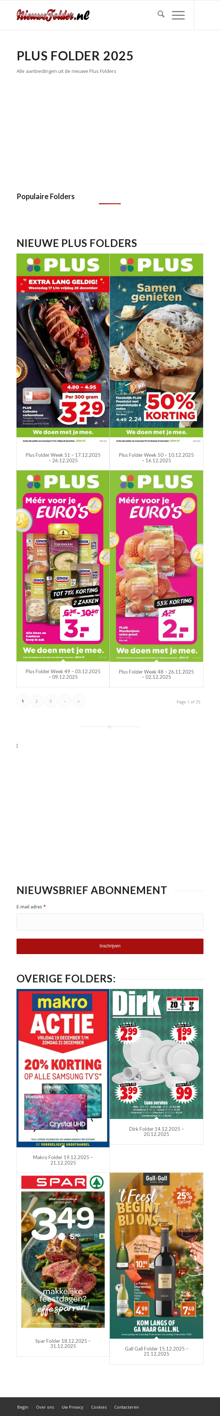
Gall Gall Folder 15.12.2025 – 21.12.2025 (156, 1351)
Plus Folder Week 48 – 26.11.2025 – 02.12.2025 (156, 674)
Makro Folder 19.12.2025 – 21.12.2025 (63, 1159)
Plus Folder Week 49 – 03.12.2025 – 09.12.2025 (63, 673)
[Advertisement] (78, 131)
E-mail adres (31, 907)
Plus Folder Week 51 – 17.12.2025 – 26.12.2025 (63, 457)
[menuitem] (157, 15)
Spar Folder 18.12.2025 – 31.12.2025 (63, 1343)
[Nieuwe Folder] (91, 15)
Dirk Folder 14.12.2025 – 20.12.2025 (156, 1131)
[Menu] (175, 15)
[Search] (157, 15)
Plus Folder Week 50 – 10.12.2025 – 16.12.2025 (156, 457)
